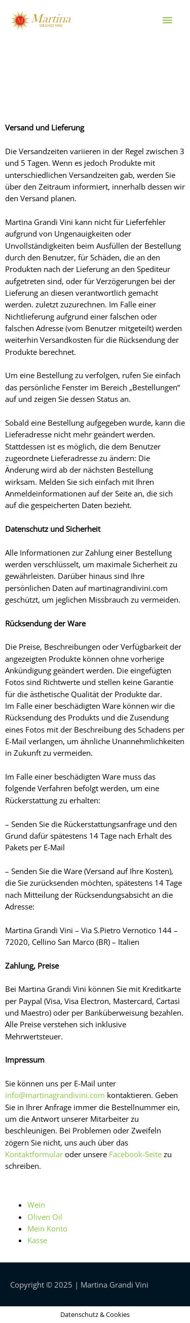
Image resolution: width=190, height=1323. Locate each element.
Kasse (37, 1240)
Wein (36, 1205)
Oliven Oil (44, 1217)
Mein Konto (47, 1228)
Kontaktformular (34, 1154)
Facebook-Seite (135, 1154)
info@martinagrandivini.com (55, 1095)
